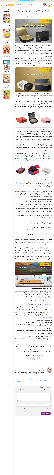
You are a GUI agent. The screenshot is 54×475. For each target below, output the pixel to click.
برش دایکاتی (42, 206)
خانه (36, 4)
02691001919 (23, 1)
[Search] (38, 5)
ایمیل (37, 403)
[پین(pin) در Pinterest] (33, 359)
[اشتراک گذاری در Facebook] (39, 359)
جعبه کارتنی (29, 363)
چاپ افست (31, 303)
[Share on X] (37, 359)
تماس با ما (17, 4)
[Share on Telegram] (28, 359)
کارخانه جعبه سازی (20, 182)
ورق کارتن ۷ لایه (28, 158)
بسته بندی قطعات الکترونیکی (42, 242)
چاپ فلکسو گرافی (39, 306)
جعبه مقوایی (49, 338)
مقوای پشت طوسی (32, 145)
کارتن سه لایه (42, 156)
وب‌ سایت (25, 403)
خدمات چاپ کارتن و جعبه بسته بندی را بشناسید (36, 220)
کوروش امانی (29, 16)
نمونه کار (32, 4)
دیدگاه (49, 392)
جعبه (34, 8)
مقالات (20, 4)
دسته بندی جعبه (26, 4)
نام (50, 403)
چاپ (20, 247)
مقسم (50, 314)
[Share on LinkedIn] (30, 359)
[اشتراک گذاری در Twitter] (35, 359)
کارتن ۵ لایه (37, 158)
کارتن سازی (46, 345)
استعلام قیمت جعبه (30, 191)
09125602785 (30, 1)
